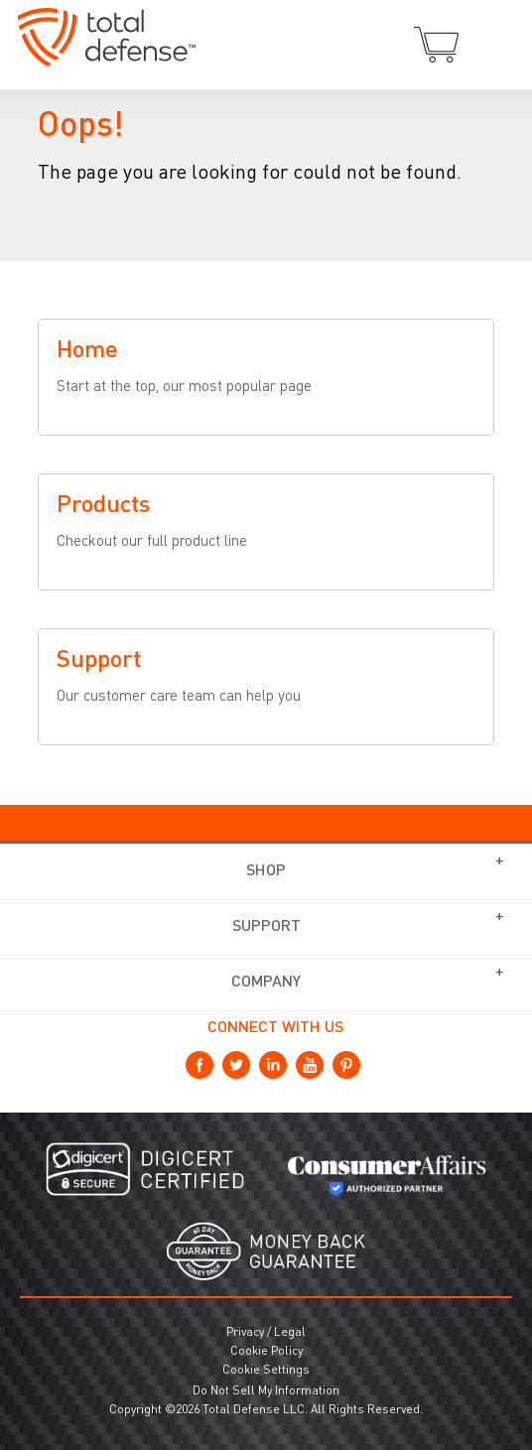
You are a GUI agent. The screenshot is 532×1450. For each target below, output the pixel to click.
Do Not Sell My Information (266, 1391)
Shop (266, 871)
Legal (290, 1333)
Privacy (245, 1333)
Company (266, 982)
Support (266, 927)
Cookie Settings (266, 1371)
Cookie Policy (266, 1352)
